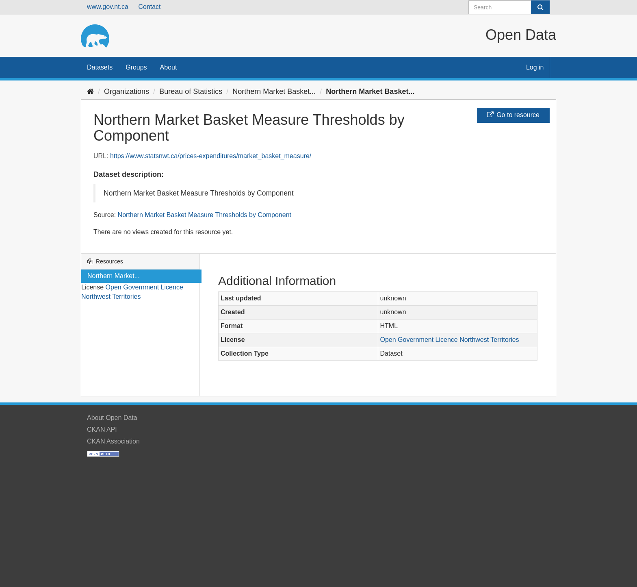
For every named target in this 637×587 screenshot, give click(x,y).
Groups (136, 67)
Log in (535, 67)
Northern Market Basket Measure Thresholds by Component (204, 214)
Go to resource (513, 114)
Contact (149, 6)
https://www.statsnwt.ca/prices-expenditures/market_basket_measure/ (210, 155)
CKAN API (102, 429)
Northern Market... (113, 275)
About (168, 67)
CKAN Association (113, 441)
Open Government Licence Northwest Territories (449, 339)
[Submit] (540, 7)
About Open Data (112, 417)
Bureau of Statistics (190, 91)
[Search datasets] (509, 7)
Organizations (126, 91)
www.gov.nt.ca (107, 6)
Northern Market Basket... (274, 91)
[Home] (90, 91)
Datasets (100, 67)
